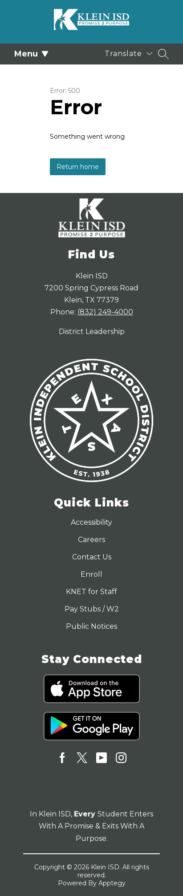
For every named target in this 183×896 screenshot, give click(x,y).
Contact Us (91, 557)
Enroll (91, 574)
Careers (91, 539)
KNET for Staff (91, 591)
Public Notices (91, 626)
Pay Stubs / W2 (92, 609)
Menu (31, 54)
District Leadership (92, 331)
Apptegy (112, 883)
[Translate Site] (128, 53)
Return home (78, 167)
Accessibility (91, 522)
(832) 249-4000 (105, 312)
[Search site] (163, 53)
